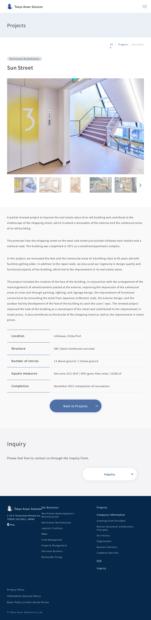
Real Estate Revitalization (56, 522)
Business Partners (107, 546)
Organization (104, 541)
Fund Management (52, 539)
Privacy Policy (15, 589)
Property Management (54, 545)
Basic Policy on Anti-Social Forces (28, 602)
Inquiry (101, 568)
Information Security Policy (24, 596)
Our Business (50, 507)
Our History (103, 535)
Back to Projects (75, 406)
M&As (45, 533)
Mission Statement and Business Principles (115, 528)
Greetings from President (111, 520)
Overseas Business (52, 550)
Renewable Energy (52, 556)
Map (11, 524)
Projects (102, 507)
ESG (99, 561)
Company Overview (107, 552)
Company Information (111, 514)
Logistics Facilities (52, 528)
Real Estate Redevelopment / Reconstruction (58, 515)
